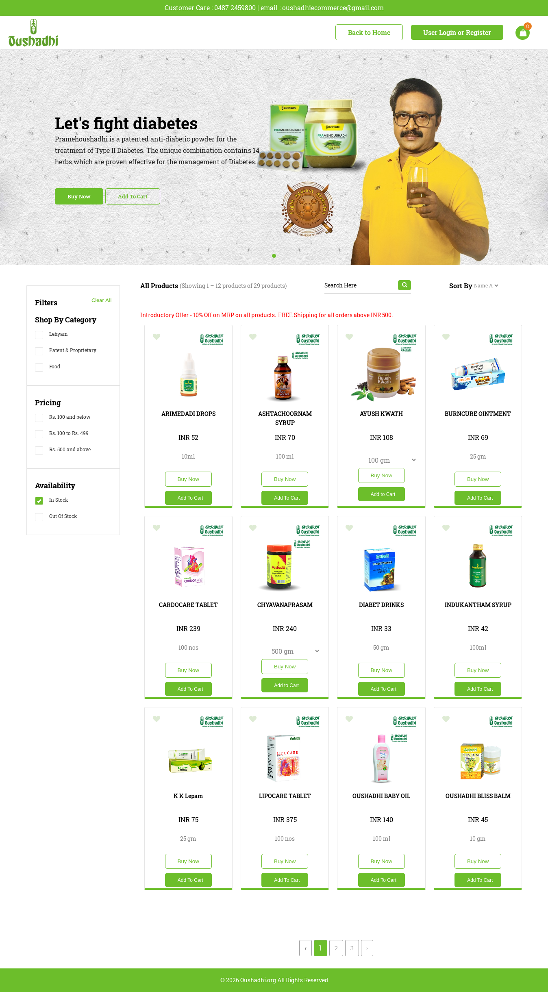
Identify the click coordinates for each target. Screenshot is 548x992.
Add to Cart (383, 494)
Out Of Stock (56, 517)
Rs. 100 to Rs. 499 (62, 434)
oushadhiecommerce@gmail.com (333, 7)
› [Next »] (367, 948)
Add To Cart (133, 196)
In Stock (51, 500)
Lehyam (51, 335)
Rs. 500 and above (63, 450)
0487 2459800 (235, 7)
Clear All (101, 300)
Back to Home (369, 32)
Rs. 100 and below (63, 417)
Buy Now (79, 196)
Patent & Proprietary (65, 351)
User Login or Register (457, 32)
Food (47, 367)
